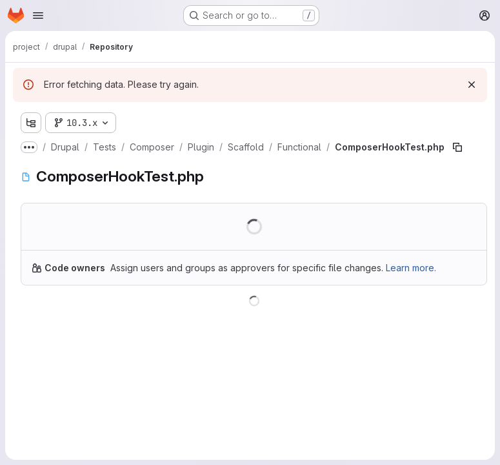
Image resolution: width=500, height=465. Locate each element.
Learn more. (411, 267)
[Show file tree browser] (31, 122)
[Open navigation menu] (38, 15)
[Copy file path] (457, 147)
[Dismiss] (471, 84)
